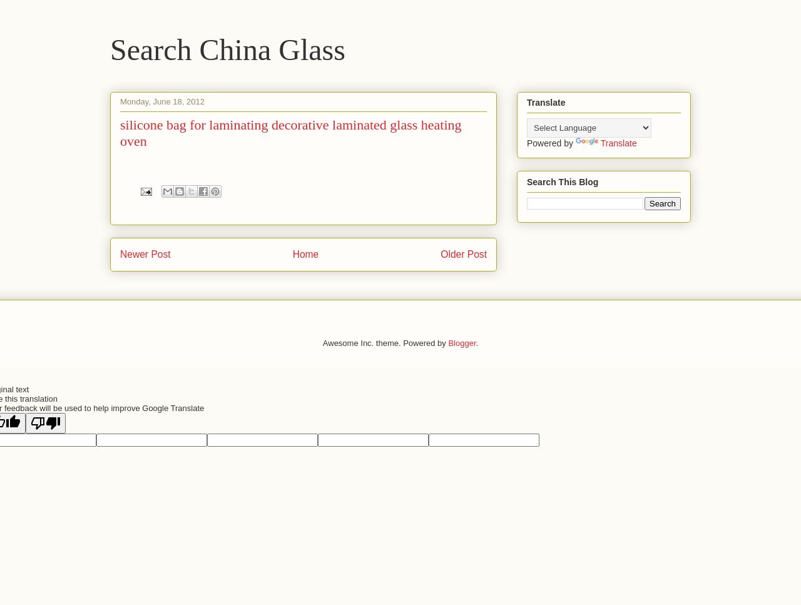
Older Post (464, 254)
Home (306, 254)
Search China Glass (227, 49)
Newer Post (145, 254)
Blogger (462, 343)
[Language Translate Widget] (589, 128)
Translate (606, 143)
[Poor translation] (46, 423)
